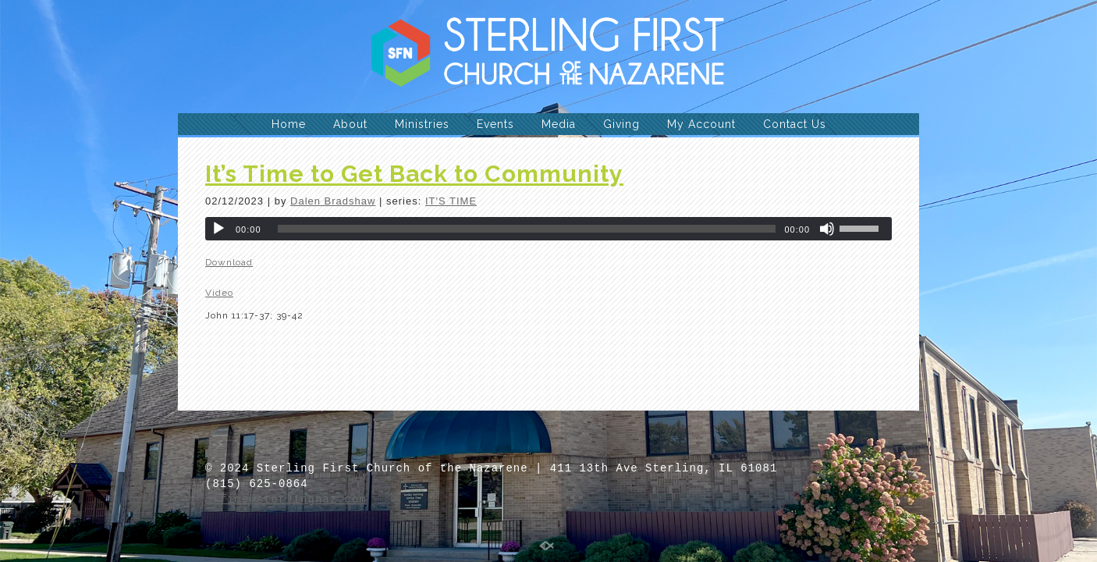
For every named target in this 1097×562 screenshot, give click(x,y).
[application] (548, 228)
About (350, 124)
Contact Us (794, 124)
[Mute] (827, 229)
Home (289, 124)
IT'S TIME (451, 201)
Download (229, 262)
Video (219, 292)
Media (558, 124)
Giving (621, 124)
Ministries (422, 124)
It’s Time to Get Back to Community (414, 173)
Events (495, 124)
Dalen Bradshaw (332, 201)
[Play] (218, 229)
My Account (701, 124)
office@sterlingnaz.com (286, 499)
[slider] (527, 229)
